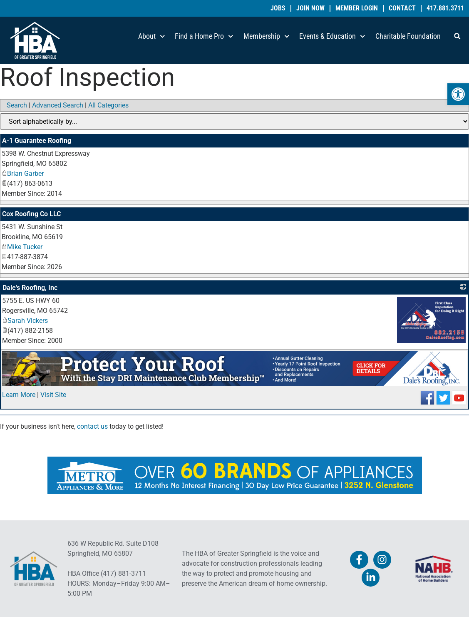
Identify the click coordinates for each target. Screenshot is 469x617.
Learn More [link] (18, 395)
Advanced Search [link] (57, 105)
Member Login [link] (356, 8)
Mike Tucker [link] (22, 247)
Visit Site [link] (53, 395)
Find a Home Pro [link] (204, 36)
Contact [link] (402, 8)
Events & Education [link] (332, 36)
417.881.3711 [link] (445, 8)
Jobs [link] (277, 8)
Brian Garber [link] (23, 173)
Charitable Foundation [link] (408, 36)
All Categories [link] (108, 105)
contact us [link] (92, 426)
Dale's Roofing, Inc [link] (29, 288)
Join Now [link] (310, 8)
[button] (457, 36)
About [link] (151, 36)
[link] (458, 94)
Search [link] (17, 105)
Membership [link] (266, 36)
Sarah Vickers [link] (25, 321)
